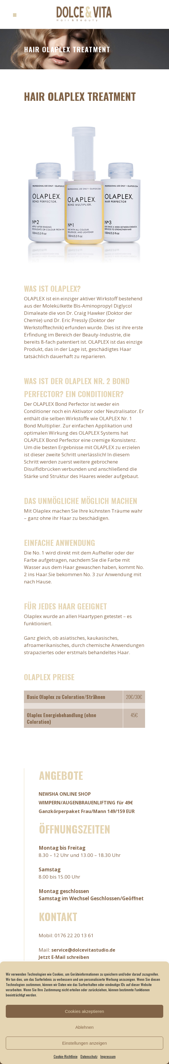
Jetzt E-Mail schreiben (64, 957)
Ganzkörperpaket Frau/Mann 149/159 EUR (87, 811)
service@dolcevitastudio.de (83, 950)
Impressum (108, 1056)
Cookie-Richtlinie (66, 1056)
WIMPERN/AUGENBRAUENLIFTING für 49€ (86, 802)
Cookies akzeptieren (84, 1011)
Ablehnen (84, 1027)
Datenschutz (88, 1056)
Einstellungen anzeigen (84, 1043)
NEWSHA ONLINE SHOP (65, 794)
